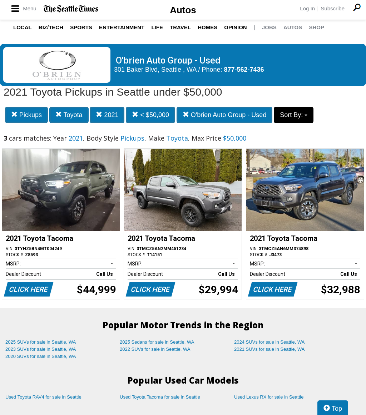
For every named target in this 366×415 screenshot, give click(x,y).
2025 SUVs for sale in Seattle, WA (40, 342)
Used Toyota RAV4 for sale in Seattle (43, 397)
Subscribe (333, 8)
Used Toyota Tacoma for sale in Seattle (160, 397)
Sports (81, 27)
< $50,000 (150, 114)
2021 (107, 114)
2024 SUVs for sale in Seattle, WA (269, 342)
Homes (207, 27)
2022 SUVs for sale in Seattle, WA (155, 349)
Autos (183, 10)
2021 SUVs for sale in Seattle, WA (269, 349)
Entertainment (121, 27)
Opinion (235, 27)
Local (22, 27)
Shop (316, 27)
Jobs (269, 27)
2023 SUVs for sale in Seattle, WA (40, 349)
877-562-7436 (244, 69)
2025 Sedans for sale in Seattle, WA (157, 342)
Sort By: (293, 114)
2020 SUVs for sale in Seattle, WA (40, 356)
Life (157, 27)
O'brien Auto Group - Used (225, 114)
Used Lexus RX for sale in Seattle (268, 397)
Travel (180, 27)
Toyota (69, 114)
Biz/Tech (51, 27)
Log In (307, 8)
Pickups (26, 114)
